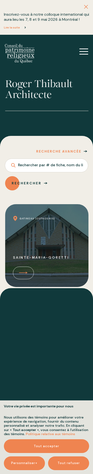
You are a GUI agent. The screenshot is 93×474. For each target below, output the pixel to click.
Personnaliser (24, 428)
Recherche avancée (58, 151)
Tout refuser (69, 428)
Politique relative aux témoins (50, 399)
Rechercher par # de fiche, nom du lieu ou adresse (50, 165)
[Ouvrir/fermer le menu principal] (80, 51)
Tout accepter (46, 411)
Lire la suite (12, 27)
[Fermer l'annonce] (86, 7)
